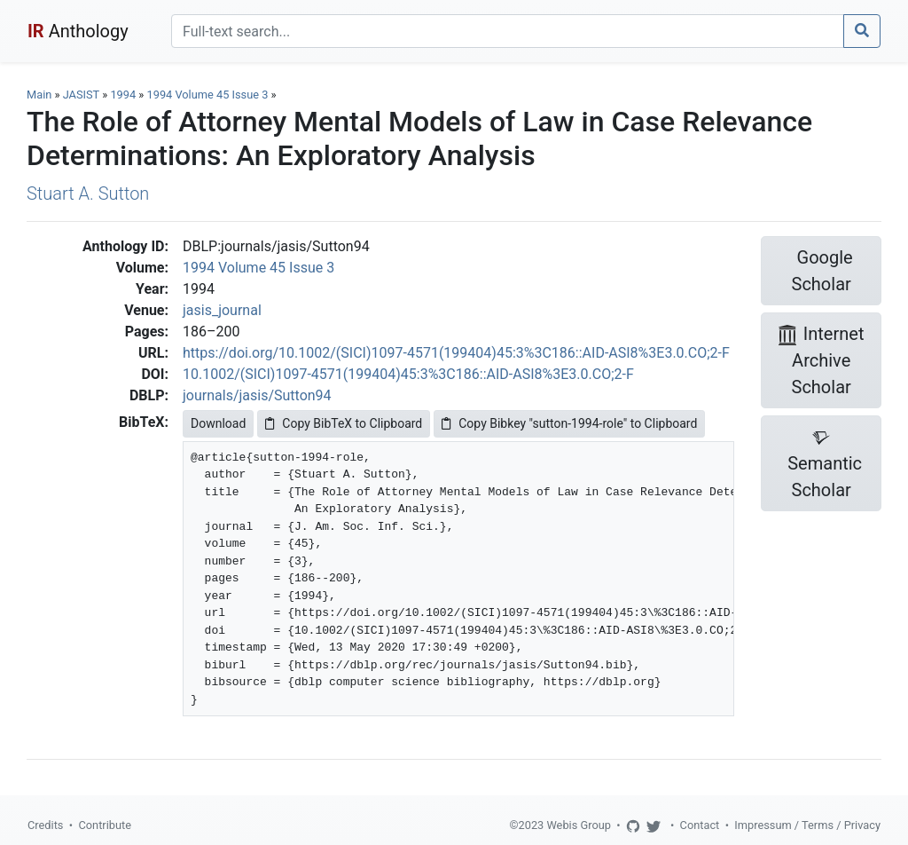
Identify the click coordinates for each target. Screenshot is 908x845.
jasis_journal (222, 310)
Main (39, 94)
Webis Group (578, 825)
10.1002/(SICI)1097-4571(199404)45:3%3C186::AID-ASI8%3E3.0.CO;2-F (408, 374)
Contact (700, 825)
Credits (45, 825)
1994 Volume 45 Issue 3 (209, 94)
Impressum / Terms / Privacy (807, 825)
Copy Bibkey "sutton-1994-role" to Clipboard (569, 423)
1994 (123, 94)
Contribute (104, 825)
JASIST (81, 94)
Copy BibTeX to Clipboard (343, 423)
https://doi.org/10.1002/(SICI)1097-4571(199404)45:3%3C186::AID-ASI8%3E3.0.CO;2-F (456, 352)
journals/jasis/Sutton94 (257, 395)
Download (218, 423)
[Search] (507, 31)
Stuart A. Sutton (88, 193)
